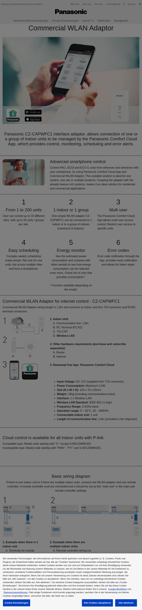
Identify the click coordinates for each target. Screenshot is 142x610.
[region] (71, 581)
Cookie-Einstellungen (16, 602)
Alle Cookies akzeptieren (97, 602)
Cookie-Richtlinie (117, 589)
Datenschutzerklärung (16, 592)
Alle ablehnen (125, 602)
